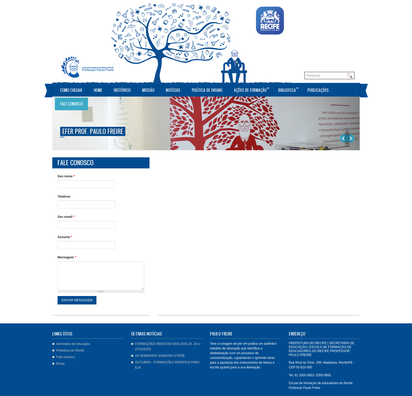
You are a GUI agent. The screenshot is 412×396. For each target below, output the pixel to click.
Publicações (318, 90)
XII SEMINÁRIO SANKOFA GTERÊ (160, 356)
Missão (148, 90)
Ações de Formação (249, 89)
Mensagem (67, 257)
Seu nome (66, 176)
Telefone (64, 196)
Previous (343, 138)
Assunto (65, 237)
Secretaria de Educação (73, 344)
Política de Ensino (207, 90)
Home (98, 90)
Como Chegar (71, 90)
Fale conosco (71, 104)
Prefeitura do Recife (70, 350)
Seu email (66, 217)
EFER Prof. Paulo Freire (92, 131)
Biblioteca (285, 89)
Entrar (60, 363)
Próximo (350, 138)
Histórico (122, 90)
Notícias (173, 90)
